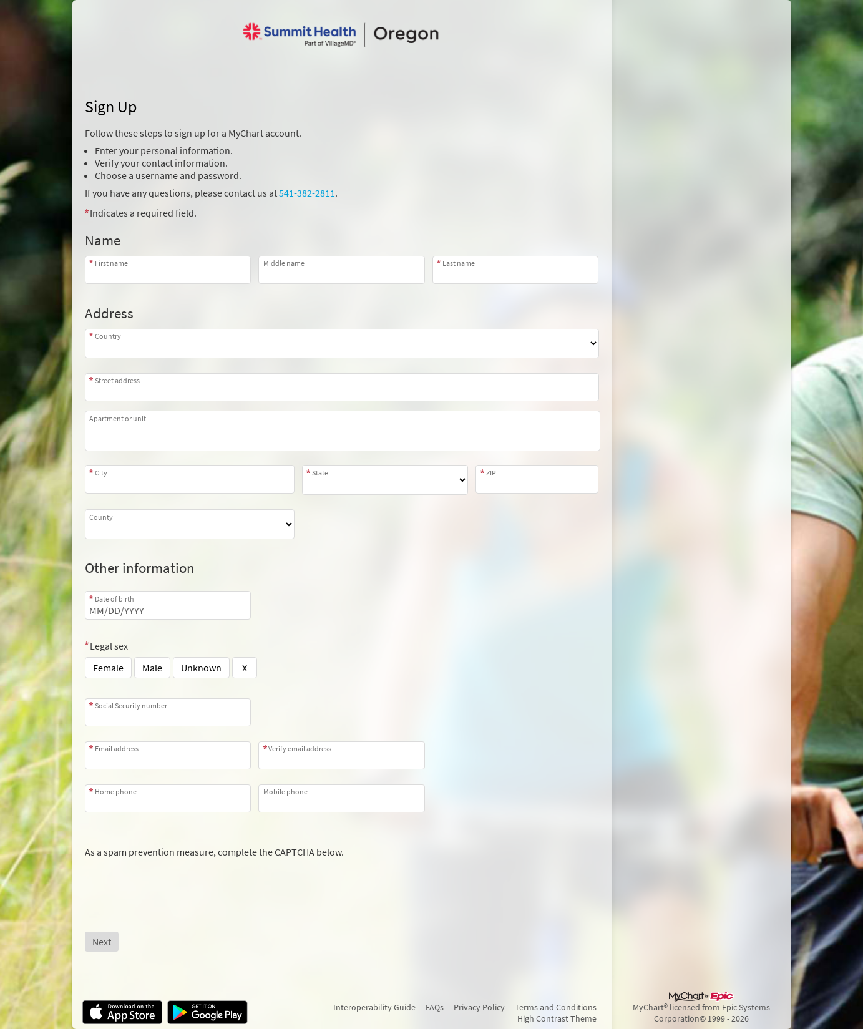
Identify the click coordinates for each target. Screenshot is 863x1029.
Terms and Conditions (556, 1007)
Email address (117, 748)
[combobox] (342, 387)
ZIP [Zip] (491, 472)
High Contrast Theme (557, 1018)
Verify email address (299, 748)
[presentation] (180, 882)
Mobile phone (285, 791)
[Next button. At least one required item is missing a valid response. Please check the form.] (102, 942)
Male (152, 667)
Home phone (116, 791)
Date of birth (114, 598)
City (101, 472)
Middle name (284, 263)
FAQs (435, 1007)
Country (108, 336)
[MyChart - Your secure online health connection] (341, 35)
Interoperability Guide (374, 1007)
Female (108, 667)
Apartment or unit (117, 418)
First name (111, 263)
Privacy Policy (479, 1007)
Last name (458, 263)
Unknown (201, 667)
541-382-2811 (307, 193)
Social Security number (131, 705)
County (101, 517)
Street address (117, 380)
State (320, 472)
